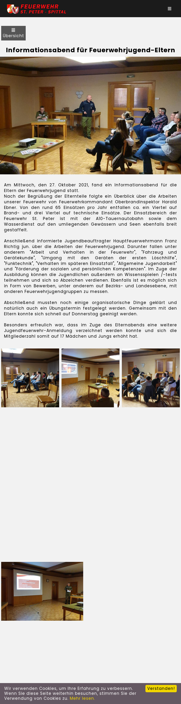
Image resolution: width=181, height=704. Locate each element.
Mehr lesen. (82, 698)
